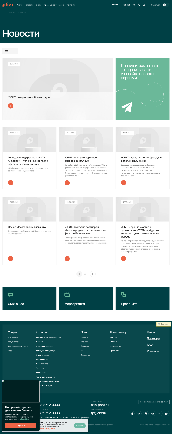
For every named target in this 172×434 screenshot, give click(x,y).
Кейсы (61, 5)
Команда (84, 337)
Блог (150, 345)
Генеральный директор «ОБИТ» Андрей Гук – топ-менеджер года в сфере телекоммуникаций (28, 161)
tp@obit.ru (98, 413)
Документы (85, 355)
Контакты (71, 5)
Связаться (154, 5)
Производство (42, 364)
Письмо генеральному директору (153, 402)
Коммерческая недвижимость (48, 337)
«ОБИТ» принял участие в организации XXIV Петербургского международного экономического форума (141, 231)
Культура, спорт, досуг (45, 351)
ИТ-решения (13, 337)
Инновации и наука (44, 386)
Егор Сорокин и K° (162, 425)
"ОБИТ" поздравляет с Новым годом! (29, 97)
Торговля (40, 368)
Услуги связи (13, 342)
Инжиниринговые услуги (18, 346)
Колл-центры (41, 372)
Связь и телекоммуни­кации (47, 381)
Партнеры (153, 338)
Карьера (84, 342)
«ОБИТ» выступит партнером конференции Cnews (82, 159)
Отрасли (29, 5)
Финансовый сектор (44, 346)
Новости (113, 337)
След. (93, 274)
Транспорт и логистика (45, 377)
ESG (82, 351)
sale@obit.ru (99, 405)
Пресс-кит (114, 351)
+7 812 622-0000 (128, 5)
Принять (79, 425)
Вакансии (85, 346)
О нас (38, 5)
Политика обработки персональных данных (95, 425)
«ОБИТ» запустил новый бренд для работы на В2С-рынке (141, 159)
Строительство (42, 355)
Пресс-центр (49, 5)
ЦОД (10, 351)
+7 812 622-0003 (48, 413)
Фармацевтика (42, 359)
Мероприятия (115, 346)
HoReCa (39, 342)
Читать (10, 105)
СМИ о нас (114, 342)
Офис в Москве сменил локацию (27, 227)
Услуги (19, 5)
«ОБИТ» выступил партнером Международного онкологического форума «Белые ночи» (85, 230)
